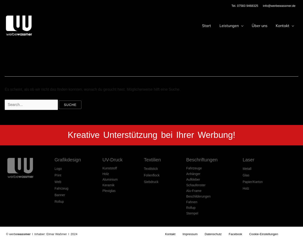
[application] (243, 25)
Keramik (108, 185)
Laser (248, 159)
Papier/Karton (253, 182)
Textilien (152, 159)
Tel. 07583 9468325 (244, 6)
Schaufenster (196, 185)
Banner (60, 195)
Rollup (59, 201)
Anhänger (193, 174)
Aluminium (110, 179)
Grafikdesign (68, 159)
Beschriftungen (201, 159)
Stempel (192, 213)
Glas (246, 175)
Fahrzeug (61, 188)
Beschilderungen (198, 196)
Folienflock (152, 175)
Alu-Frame (193, 191)
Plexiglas (109, 191)
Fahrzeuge (194, 168)
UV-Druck (112, 159)
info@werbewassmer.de (279, 6)
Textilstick (151, 169)
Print (58, 175)
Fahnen (191, 202)
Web (58, 182)
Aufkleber (193, 179)
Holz (105, 174)
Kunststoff (109, 168)
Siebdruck (151, 182)
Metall (247, 169)
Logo (58, 169)
